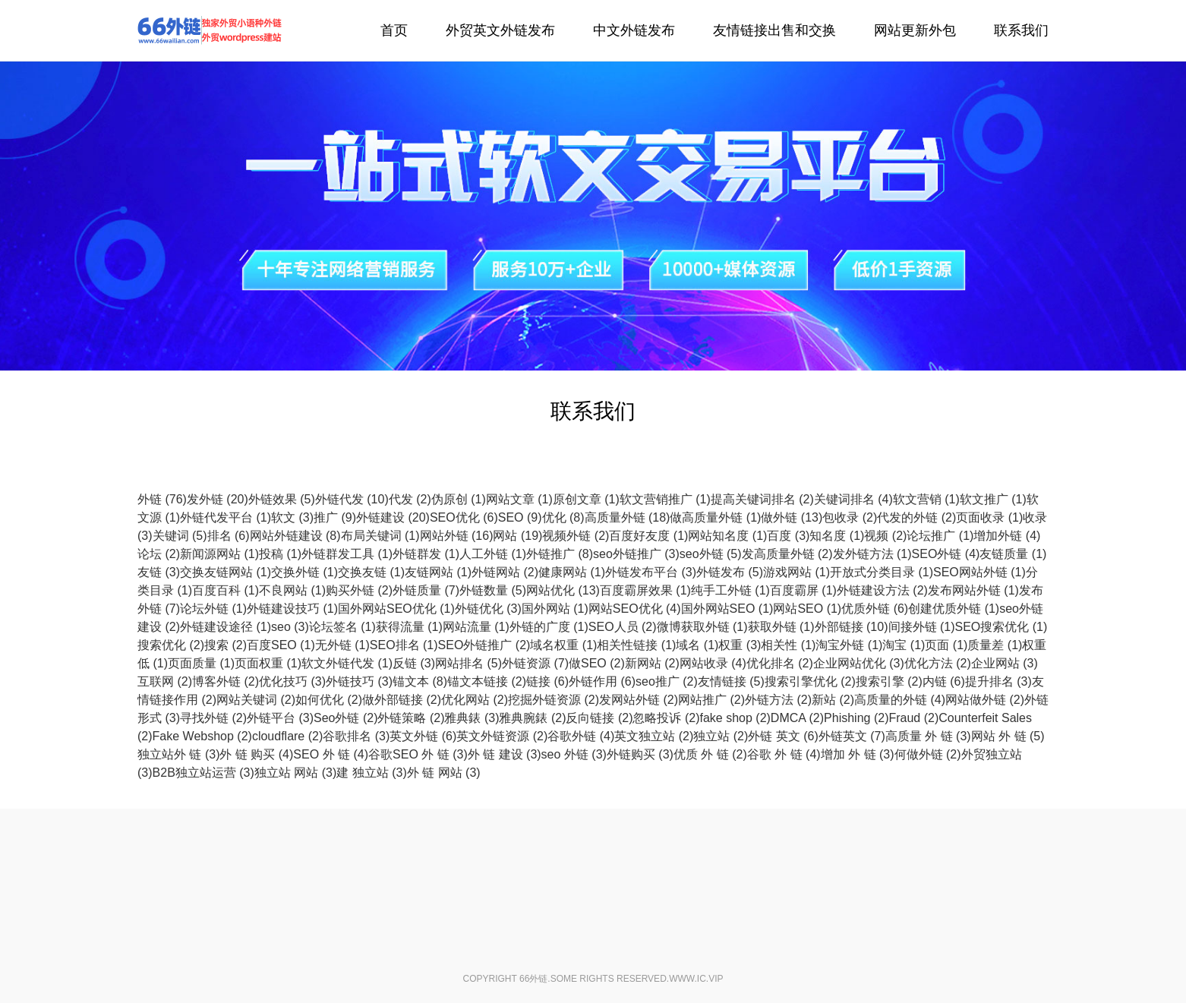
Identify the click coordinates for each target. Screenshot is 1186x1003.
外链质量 (426, 590)
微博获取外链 (702, 626)
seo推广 (667, 681)
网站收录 (713, 663)
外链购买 (640, 754)
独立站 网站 (295, 772)
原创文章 (586, 499)
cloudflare (287, 736)
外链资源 (535, 663)
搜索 (225, 645)
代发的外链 (916, 517)
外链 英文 (783, 736)
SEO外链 (946, 553)
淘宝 (903, 645)
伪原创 (458, 499)
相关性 (788, 645)
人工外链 (492, 553)
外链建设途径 (225, 626)
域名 (697, 645)
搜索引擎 (889, 681)
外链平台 (280, 717)
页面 (946, 645)
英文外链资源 (501, 736)
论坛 (158, 553)
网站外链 (457, 535)
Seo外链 (345, 717)
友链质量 (1012, 553)
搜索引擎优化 (810, 681)
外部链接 (851, 626)
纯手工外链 (730, 590)
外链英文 (852, 736)
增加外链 (1006, 535)
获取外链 (781, 626)
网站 (517, 535)
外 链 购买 (256, 754)
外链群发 (426, 553)
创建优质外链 (953, 608)
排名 (228, 535)
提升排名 (998, 681)
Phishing (856, 717)
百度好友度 (648, 535)
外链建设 (393, 517)
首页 (394, 30)
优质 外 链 (710, 754)
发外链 (217, 499)
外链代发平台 (225, 517)
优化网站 (474, 699)
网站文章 (519, 499)
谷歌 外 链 (784, 754)
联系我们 (1021, 30)
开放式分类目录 (881, 572)
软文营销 (926, 499)
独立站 (720, 736)
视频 (885, 535)
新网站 (652, 663)
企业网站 (1004, 663)
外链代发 (209, 30)
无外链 (342, 645)
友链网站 (438, 572)
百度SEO (281, 645)
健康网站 (571, 572)
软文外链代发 (347, 663)
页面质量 (201, 663)
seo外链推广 (636, 553)
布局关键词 (380, 535)
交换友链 (371, 572)
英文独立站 (653, 736)
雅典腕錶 (532, 717)
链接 (547, 681)
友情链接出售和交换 (774, 30)
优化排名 (779, 663)
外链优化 (488, 608)
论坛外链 (213, 608)
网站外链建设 (295, 535)
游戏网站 (796, 572)
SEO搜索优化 (1001, 626)
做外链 (791, 517)
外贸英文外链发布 (500, 30)
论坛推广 (940, 535)
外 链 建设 (504, 754)
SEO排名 (404, 645)
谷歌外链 (580, 736)
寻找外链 (213, 717)
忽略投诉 (665, 717)
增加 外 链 (857, 754)
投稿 (280, 553)
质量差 (994, 645)
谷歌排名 (356, 736)
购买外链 (359, 590)
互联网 (164, 681)
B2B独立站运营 (203, 772)
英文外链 (423, 736)
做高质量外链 (715, 517)
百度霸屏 (803, 590)
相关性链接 (636, 645)
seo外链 (711, 553)
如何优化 (328, 699)
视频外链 (575, 535)
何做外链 (927, 754)
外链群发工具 (347, 553)
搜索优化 (170, 645)
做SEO (597, 663)
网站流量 (476, 626)
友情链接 (731, 681)
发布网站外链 (973, 590)
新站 (833, 699)
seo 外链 (574, 754)
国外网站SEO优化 (396, 608)
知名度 (836, 535)
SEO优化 (464, 517)
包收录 (849, 517)
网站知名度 (727, 535)
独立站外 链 (178, 754)
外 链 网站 (444, 772)
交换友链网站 (225, 572)
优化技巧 (292, 681)
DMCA (797, 717)
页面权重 (268, 663)
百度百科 (225, 590)
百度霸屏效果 (645, 590)
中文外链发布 (634, 30)
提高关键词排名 (762, 499)
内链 (944, 681)
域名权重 (563, 645)
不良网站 (292, 590)
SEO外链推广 (484, 645)
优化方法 (937, 663)
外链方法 (778, 699)
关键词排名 (853, 499)
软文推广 (993, 499)
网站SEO (807, 608)
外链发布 (729, 572)
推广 (335, 517)
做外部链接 (401, 699)
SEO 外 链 (330, 754)
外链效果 (281, 499)
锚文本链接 (486, 681)
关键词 (180, 535)
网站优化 (563, 590)
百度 (788, 535)
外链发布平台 (650, 572)
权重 (739, 645)
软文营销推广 (665, 499)
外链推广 (559, 553)
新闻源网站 (219, 553)
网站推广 (711, 699)
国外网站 (555, 608)
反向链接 (599, 717)
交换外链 (304, 572)
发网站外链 (638, 699)
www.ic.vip (696, 978)
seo (290, 626)
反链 (414, 663)
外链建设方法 (882, 590)
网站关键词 (255, 699)
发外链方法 (872, 553)
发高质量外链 (787, 553)
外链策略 (410, 717)
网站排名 (468, 663)
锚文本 (420, 681)
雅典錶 (471, 717)
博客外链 (225, 681)
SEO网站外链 (979, 572)
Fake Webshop (202, 736)
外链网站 (505, 572)
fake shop (734, 717)
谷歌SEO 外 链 (418, 754)
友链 (158, 572)
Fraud (913, 717)
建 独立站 (371, 772)
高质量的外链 (899, 699)
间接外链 (921, 626)
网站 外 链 (1008, 736)
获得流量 (409, 626)
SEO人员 (622, 626)
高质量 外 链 (928, 736)
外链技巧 (359, 681)
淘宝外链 (848, 645)
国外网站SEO (727, 608)
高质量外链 (627, 517)
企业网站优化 (858, 663)
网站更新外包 (915, 30)
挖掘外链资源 (553, 699)
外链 (162, 499)
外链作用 (602, 681)
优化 (563, 517)
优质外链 (874, 608)
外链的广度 (548, 626)
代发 (410, 499)
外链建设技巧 (292, 608)
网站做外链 (984, 699)
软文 (292, 517)
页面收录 (989, 517)
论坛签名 (342, 626)
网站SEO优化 (634, 608)
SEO (520, 517)
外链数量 (492, 590)
